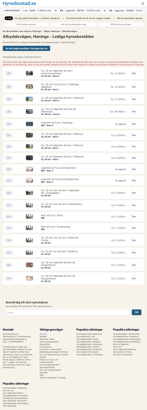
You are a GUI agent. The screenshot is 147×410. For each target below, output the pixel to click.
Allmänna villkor (47, 339)
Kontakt (43, 336)
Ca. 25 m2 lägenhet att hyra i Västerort (62, 156)
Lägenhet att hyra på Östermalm (58, 167)
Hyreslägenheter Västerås (15, 395)
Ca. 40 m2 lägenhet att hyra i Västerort (62, 97)
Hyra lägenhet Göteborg (124, 349)
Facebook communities (51, 349)
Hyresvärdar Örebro (122, 352)
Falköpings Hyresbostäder (15, 398)
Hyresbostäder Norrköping (15, 403)
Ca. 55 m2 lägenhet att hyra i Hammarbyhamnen (57, 72)
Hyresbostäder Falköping (15, 388)
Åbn (134, 73)
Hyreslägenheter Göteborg (125, 336)
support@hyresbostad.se (15, 339)
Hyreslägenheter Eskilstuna (89, 334)
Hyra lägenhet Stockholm (15, 400)
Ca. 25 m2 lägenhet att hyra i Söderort (62, 133)
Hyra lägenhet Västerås (87, 352)
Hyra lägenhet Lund (85, 336)
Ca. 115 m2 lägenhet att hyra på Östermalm (58, 110)
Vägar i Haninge (52, 31)
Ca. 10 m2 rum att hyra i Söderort (59, 251)
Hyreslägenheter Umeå (87, 339)
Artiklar (43, 357)
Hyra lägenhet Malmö (13, 393)
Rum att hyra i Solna (52, 215)
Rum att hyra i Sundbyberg (55, 226)
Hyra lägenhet (9, 406)
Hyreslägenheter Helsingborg (127, 339)
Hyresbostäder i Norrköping (126, 334)
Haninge (29, 57)
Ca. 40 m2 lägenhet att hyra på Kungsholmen (58, 263)
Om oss (43, 334)
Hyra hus (117, 347)
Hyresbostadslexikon (50, 364)
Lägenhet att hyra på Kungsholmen (60, 179)
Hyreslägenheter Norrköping (126, 341)
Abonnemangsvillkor (49, 341)
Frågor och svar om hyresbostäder (49, 360)
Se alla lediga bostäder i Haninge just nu (26, 48)
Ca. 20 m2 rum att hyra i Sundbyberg (61, 204)
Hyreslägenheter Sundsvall (89, 349)
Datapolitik (45, 344)
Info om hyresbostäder (50, 370)
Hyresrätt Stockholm (123, 354)
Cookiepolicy (46, 347)
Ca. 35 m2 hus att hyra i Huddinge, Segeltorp (60, 85)
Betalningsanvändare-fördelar (54, 352)
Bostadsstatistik (47, 367)
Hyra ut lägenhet (121, 344)
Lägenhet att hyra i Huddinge (57, 122)
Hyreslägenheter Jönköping (89, 354)
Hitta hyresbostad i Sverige (53, 377)
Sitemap (43, 372)
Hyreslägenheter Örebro (87, 347)
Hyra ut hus (8, 390)
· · (38, 10)
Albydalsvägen (69, 31)
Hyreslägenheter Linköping (89, 344)
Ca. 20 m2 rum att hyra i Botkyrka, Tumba (60, 239)
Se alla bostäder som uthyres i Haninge (22, 31)
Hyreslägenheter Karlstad (88, 341)
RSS (42, 375)
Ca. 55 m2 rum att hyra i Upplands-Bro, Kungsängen (60, 191)
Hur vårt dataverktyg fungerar (54, 354)
